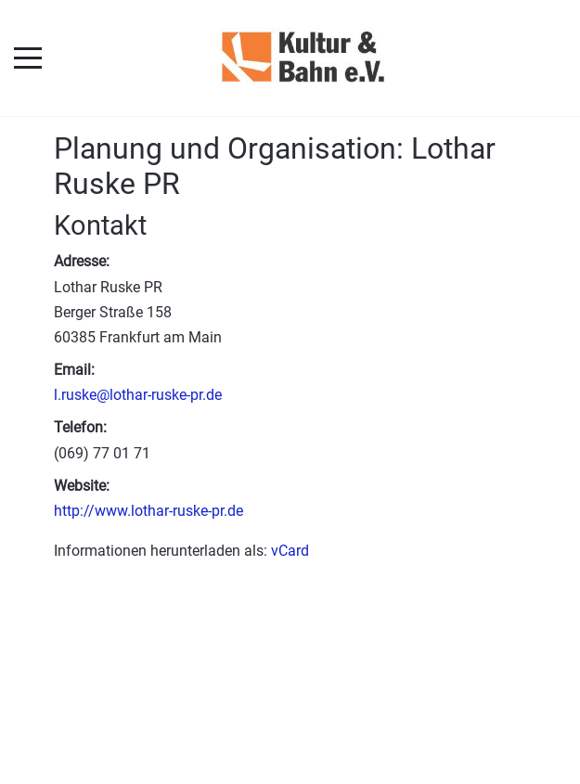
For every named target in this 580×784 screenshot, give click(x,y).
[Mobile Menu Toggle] (28, 57)
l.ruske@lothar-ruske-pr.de (138, 395)
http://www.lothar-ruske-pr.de (148, 511)
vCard (290, 550)
